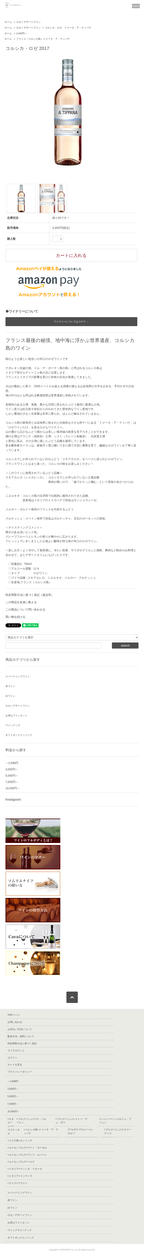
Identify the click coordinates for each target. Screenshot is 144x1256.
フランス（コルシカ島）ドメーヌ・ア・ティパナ (43, 38)
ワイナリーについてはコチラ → (71, 321)
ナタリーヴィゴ (117, 1131)
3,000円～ (21, 33)
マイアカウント (16, 1050)
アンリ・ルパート (27, 1154)
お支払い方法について (20, 1029)
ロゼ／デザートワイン (28, 22)
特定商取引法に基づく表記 (22, 1043)
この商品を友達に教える (21, 602)
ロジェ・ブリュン (115, 1121)
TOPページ (14, 1015)
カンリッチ (20, 1140)
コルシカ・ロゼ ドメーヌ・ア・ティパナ (68, 27)
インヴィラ (20, 1176)
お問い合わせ (15, 1022)
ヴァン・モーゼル (27, 1147)
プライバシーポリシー (20, 1071)
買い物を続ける (15, 616)
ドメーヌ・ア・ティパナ (41, 1131)
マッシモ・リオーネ (25, 1168)
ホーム (8, 22)
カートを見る (15, 1064)
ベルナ (21, 1161)
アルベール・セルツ (81, 1131)
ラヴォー (17, 1183)
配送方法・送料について (21, 1036)
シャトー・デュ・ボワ (71, 1121)
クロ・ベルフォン (31, 1121)
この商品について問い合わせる (25, 609)
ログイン (12, 1057)
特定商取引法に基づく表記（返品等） (29, 594)
